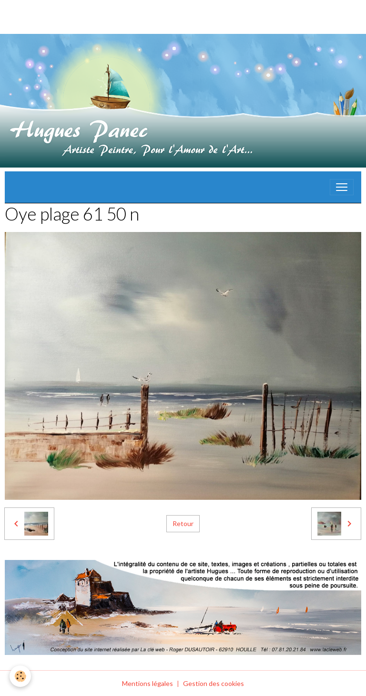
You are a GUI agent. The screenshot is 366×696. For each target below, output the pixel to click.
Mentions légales (147, 683)
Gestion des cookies (213, 683)
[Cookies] (20, 676)
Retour (183, 523)
